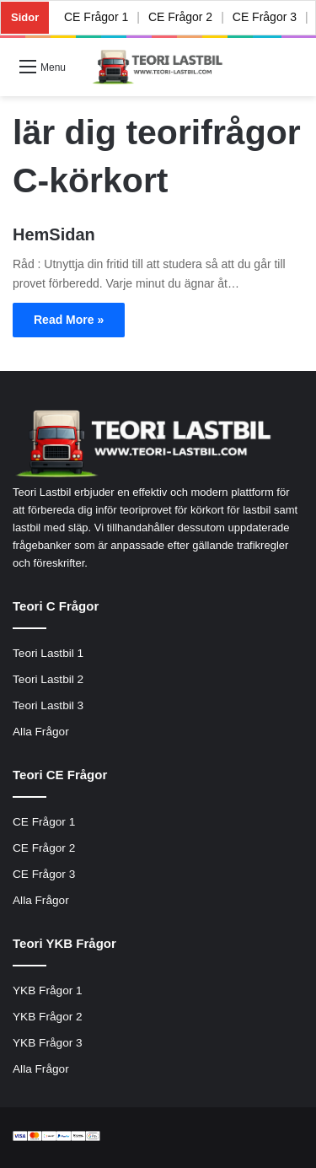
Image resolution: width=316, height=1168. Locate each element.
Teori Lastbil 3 (48, 705)
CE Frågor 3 (265, 17)
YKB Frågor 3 (48, 1042)
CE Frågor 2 (180, 17)
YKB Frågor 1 (48, 990)
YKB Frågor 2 (48, 1016)
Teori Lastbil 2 (48, 679)
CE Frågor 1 (96, 17)
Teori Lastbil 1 (48, 653)
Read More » (69, 319)
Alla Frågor (41, 731)
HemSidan (54, 234)
